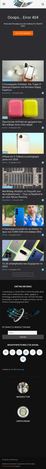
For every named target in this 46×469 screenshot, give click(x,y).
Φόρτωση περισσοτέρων (23, 274)
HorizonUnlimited (8, 466)
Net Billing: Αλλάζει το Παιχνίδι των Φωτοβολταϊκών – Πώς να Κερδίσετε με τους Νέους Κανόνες (22, 194)
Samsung (6, 225)
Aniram (4, 127)
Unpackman (6, 93)
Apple (5, 117)
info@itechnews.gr (17, 369)
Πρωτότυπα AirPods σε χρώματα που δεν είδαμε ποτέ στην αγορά (22, 123)
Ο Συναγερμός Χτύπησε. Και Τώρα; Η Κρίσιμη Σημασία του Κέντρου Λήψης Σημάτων (21, 87)
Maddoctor (23, 396)
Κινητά (5, 259)
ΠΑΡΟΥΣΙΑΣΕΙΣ (7, 80)
